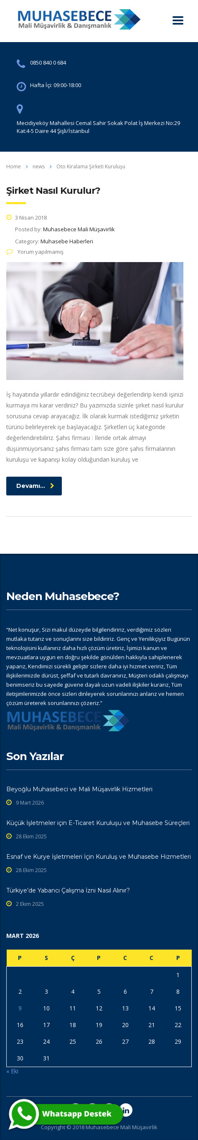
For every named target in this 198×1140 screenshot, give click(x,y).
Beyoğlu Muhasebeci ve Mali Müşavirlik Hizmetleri (79, 789)
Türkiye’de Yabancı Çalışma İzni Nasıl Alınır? (68, 890)
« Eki (12, 1071)
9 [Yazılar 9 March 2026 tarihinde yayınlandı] (20, 1008)
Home (13, 166)
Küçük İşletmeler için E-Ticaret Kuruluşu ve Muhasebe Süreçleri (98, 823)
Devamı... (35, 486)
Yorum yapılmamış (34, 251)
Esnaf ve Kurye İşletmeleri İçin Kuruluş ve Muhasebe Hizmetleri (98, 856)
